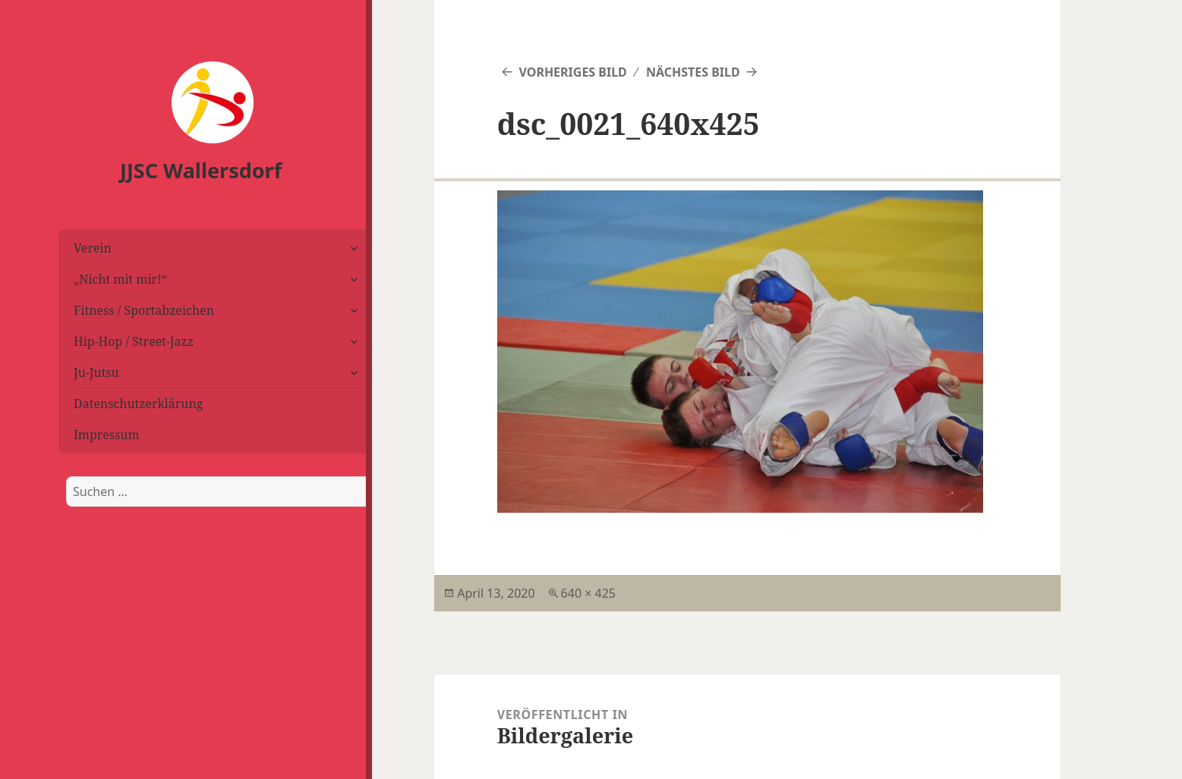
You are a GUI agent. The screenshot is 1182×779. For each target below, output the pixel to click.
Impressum (107, 434)
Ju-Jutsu (96, 372)
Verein (93, 248)
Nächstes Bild (693, 72)
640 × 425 (588, 593)
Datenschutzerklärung (138, 403)
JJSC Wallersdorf (201, 170)
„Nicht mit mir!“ (120, 279)
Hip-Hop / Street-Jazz (134, 341)
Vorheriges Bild (572, 72)
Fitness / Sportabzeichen (144, 310)
